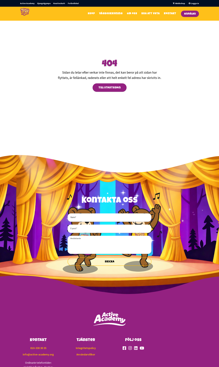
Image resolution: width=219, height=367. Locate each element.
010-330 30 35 (38, 348)
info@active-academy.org (38, 354)
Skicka (109, 261)
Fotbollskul (73, 3)
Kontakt (170, 13)
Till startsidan (109, 87)
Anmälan (190, 14)
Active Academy (27, 3)
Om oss (132, 13)
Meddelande (75, 238)
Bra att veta (150, 13)
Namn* (73, 217)
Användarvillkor (85, 354)
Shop (91, 13)
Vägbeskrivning (111, 13)
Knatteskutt (59, 3)
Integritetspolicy (86, 348)
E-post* (73, 228)
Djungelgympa (44, 3)
